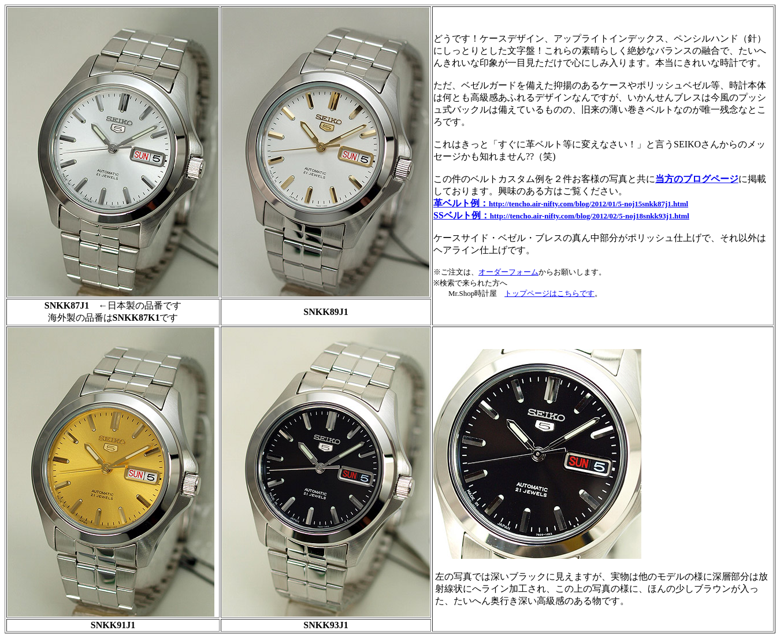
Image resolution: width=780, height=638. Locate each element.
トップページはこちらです (549, 293)
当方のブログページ (696, 179)
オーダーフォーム (508, 272)
